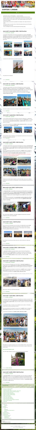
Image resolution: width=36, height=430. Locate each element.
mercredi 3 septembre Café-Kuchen (13, 115)
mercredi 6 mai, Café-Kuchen (7, 389)
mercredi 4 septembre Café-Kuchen (13, 261)
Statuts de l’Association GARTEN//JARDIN (9, 393)
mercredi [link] (4, 88)
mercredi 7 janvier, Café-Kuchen (7, 400)
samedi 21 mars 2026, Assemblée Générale (9, 394)
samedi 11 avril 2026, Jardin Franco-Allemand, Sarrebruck (11, 391)
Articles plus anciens (5, 385)
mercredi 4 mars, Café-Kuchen (7, 396)
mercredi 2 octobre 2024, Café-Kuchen (14, 247)
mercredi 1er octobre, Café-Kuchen (13, 84)
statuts (5, 411)
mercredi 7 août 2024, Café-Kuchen (13, 295)
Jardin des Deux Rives (6, 415)
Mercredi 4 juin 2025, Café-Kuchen (13, 187)
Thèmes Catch (21, 427)
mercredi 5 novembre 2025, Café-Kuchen (15, 31)
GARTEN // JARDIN (9, 10)
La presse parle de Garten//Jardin (8, 410)
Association (4, 407)
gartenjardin (12, 32)
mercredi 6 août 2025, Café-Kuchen (13, 142)
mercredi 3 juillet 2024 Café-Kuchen (13, 372)
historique (5, 409)
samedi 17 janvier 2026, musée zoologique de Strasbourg (11, 399)
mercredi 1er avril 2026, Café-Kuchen (8, 392)
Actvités (4, 404)
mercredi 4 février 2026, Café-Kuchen (8, 398)
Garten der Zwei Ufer (6, 413)
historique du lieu (6, 416)
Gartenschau (5, 414)
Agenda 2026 (5, 401)
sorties (5, 405)
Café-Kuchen (7, 79)
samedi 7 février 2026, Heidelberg (7, 397)
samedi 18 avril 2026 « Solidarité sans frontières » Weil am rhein (12, 390)
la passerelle (6, 417)
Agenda (4, 406)
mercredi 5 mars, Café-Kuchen (12, 222)
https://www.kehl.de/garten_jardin (8, 349)
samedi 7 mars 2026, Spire (6, 395)
